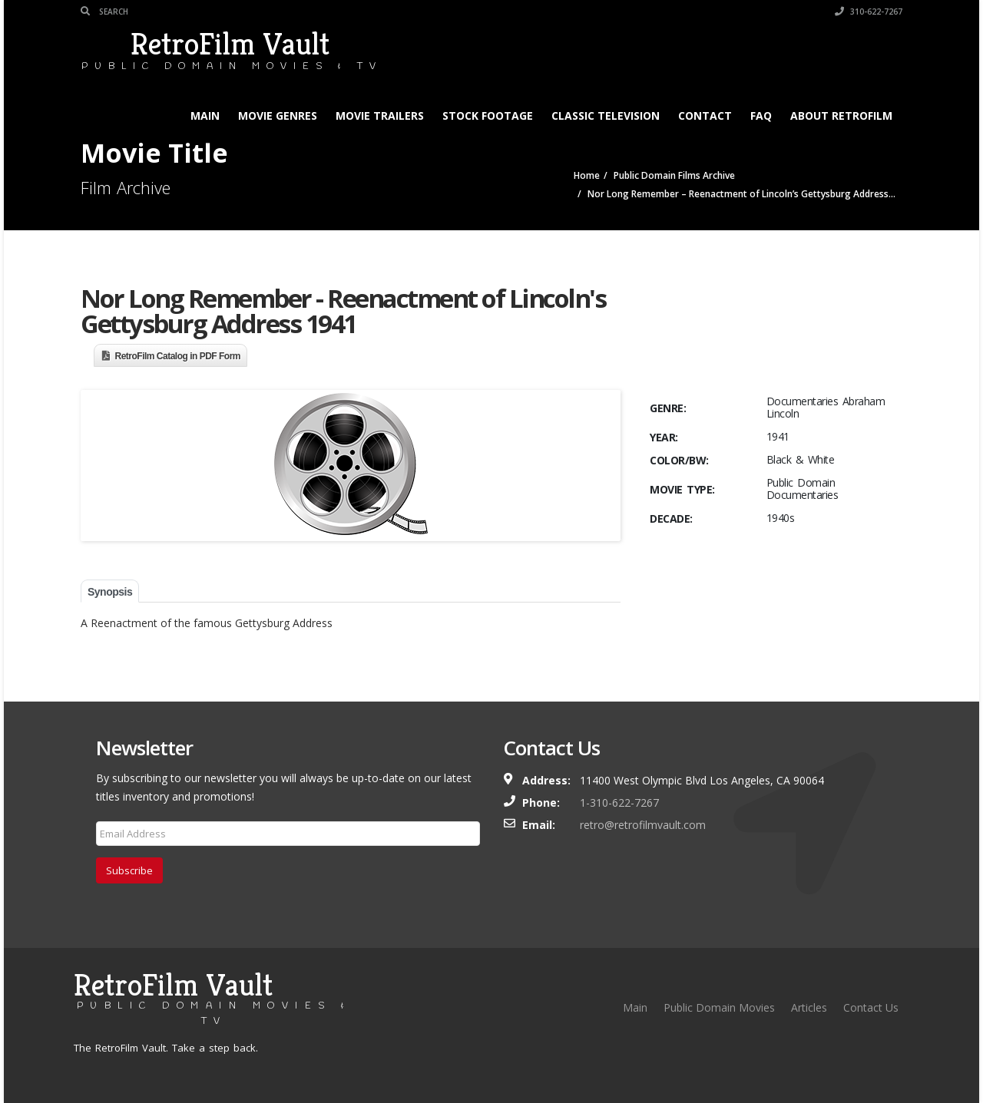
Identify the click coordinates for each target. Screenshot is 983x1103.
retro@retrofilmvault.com (643, 824)
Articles (809, 1007)
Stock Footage (487, 115)
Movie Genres (277, 115)
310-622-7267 (868, 11)
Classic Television (605, 115)
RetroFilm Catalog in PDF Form (178, 356)
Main (205, 115)
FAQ (761, 115)
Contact (705, 115)
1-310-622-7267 (619, 802)
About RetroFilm (841, 115)
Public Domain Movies (719, 1007)
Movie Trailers (380, 115)
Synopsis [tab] (110, 592)
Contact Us (871, 1007)
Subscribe (129, 870)
